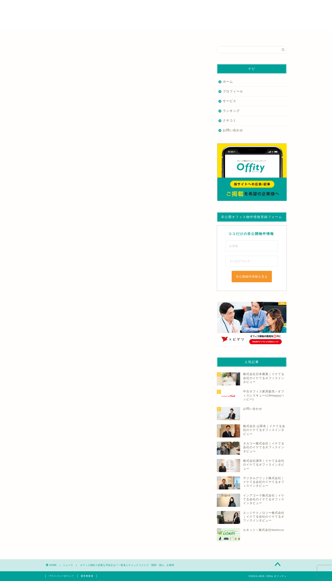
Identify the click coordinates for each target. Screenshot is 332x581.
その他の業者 (243, 35)
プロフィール (233, 91)
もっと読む (54, 235)
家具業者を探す (140, 35)
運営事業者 (87, 576)
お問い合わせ (233, 130)
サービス (229, 101)
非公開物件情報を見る (252, 276)
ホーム (228, 81)
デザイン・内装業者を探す (191, 35)
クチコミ (229, 120)
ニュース (52, 52)
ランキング (231, 110)
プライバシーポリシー (61, 576)
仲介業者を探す (89, 35)
